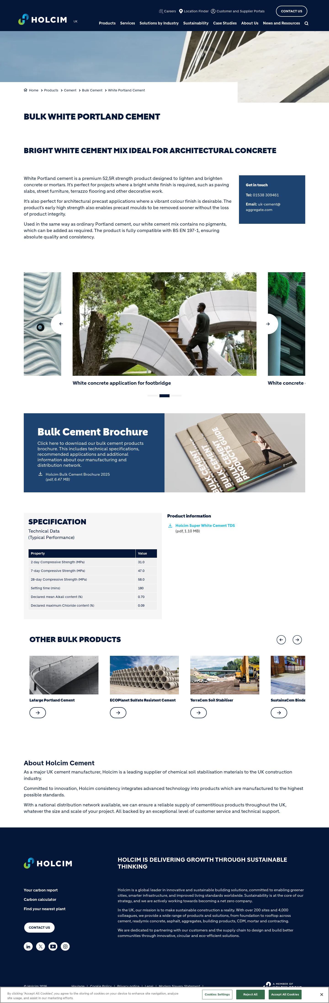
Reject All (250, 994)
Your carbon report (41, 890)
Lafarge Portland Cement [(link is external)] (52, 700)
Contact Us (291, 11)
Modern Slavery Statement (179, 986)
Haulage (78, 986)
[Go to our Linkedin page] (29, 946)
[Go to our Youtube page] (54, 946)
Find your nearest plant (45, 909)
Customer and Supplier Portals (241, 11)
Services (127, 23)
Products (107, 23)
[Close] (322, 995)
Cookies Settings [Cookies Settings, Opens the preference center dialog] (217, 994)
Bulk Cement (92, 90)
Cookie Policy (101, 986)
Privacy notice (128, 986)
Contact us (39, 928)
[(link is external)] (37, 712)
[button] (61, 324)
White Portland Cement (126, 90)
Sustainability (196, 23)
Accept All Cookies (285, 994)
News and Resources (281, 23)
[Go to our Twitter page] (41, 946)
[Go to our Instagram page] (66, 946)
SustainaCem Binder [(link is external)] (289, 700)
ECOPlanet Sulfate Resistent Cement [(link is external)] (143, 700)
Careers (170, 11)
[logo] (42, 20)
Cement (70, 90)
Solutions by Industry (159, 23)
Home (33, 90)
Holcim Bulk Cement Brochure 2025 (78, 477)
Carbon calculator (40, 899)
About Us (249, 23)
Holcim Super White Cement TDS (205, 528)
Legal (149, 986)
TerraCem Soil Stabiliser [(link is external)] (211, 700)
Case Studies (225, 23)
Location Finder (196, 11)
